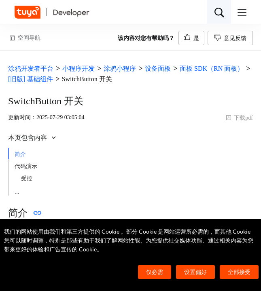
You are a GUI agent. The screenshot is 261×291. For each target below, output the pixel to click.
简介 (20, 154)
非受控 (29, 191)
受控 (26, 178)
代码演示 (26, 166)
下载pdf (239, 118)
